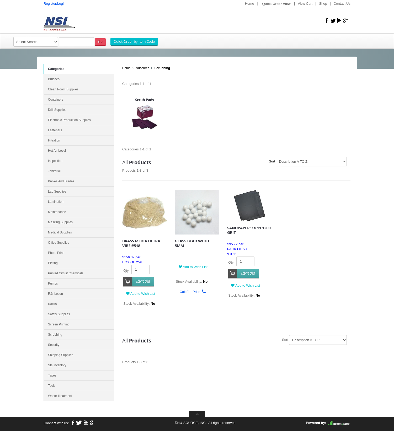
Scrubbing (162, 68)
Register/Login (55, 4)
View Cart (305, 4)
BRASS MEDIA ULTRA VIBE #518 (141, 243)
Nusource (142, 68)
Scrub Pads (144, 99)
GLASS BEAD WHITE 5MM (192, 243)
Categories (56, 69)
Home (249, 4)
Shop (323, 4)
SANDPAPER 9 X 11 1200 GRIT (249, 230)
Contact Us (342, 4)
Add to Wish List (140, 294)
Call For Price (191, 292)
